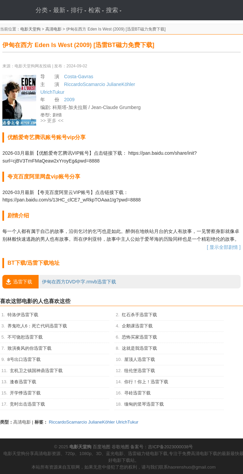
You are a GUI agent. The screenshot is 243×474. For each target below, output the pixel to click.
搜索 (114, 10)
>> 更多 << (51, 120)
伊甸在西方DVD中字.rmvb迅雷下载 (59, 281)
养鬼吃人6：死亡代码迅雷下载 (37, 325)
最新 (61, 10)
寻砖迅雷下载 (137, 392)
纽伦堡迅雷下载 (139, 370)
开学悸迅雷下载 (25, 392)
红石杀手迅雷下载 (139, 314)
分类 (43, 10)
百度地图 (101, 446)
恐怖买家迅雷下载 (139, 337)
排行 (78, 10)
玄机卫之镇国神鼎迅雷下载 (36, 370)
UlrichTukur (52, 92)
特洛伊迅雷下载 (22, 314)
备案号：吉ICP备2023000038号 (161, 446)
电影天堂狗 (30, 29)
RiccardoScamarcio (84, 84)
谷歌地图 (120, 446)
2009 (69, 99)
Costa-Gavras (78, 76)
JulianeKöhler (120, 84)
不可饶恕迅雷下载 (25, 337)
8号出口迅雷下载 (24, 359)
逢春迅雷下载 (23, 381)
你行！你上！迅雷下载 (146, 381)
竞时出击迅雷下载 (27, 404)
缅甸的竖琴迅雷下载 (144, 404)
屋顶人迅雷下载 (139, 359)
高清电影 (53, 29)
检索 (96, 10)
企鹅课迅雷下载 (137, 325)
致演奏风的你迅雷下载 (29, 348)
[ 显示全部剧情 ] (224, 247)
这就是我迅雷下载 (139, 348)
